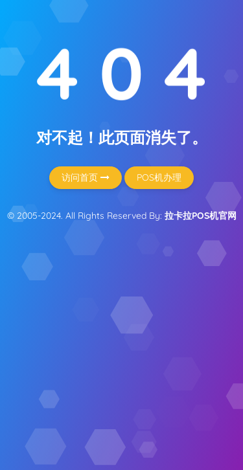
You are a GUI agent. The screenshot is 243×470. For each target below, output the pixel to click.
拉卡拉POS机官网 (201, 215)
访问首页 (86, 177)
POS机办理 (159, 177)
